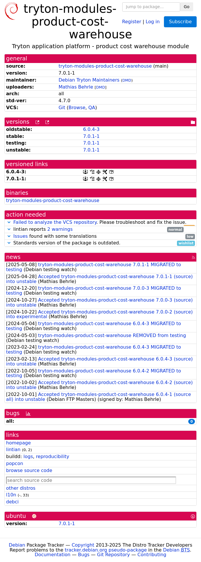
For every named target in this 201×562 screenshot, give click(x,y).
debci (12, 502)
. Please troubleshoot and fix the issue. (100, 222)
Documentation (52, 554)
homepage (18, 443)
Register (131, 21)
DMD (126, 80)
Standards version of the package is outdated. (100, 243)
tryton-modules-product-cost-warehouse (105, 66)
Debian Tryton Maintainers (89, 80)
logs (28, 456)
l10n (11, 495)
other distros (20, 488)
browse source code (29, 470)
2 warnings (60, 229)
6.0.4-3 (91, 129)
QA (91, 107)
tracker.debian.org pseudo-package (106, 550)
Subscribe (180, 21)
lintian (13, 449)
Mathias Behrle (76, 87)
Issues (20, 236)
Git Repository (113, 554)
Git (62, 107)
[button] (9, 222)
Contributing (152, 554)
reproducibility (52, 456)
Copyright (83, 545)
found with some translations (100, 236)
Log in (153, 21)
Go (186, 6)
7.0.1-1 (91, 136)
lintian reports (95, 229)
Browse (77, 107)
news (13, 257)
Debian (17, 545)
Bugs (83, 554)
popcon (14, 463)
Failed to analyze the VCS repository (54, 222)
